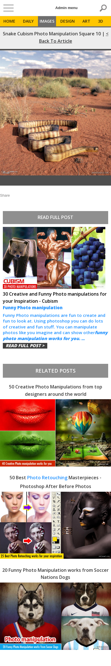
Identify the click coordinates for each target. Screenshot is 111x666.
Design (67, 21)
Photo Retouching (47, 477)
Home (9, 21)
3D (100, 21)
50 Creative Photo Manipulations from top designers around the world (55, 390)
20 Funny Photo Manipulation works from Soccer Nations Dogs (55, 574)
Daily (28, 21)
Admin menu (66, 8)
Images (47, 21)
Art (86, 21)
